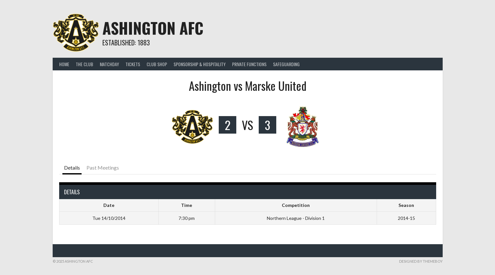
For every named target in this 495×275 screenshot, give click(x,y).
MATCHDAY (109, 64)
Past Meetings (102, 167)
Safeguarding (286, 64)
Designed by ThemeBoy (421, 261)
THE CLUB (84, 64)
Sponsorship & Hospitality (200, 64)
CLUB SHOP (157, 64)
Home (64, 64)
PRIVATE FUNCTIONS (249, 64)
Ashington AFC (152, 27)
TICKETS (132, 64)
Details (72, 167)
